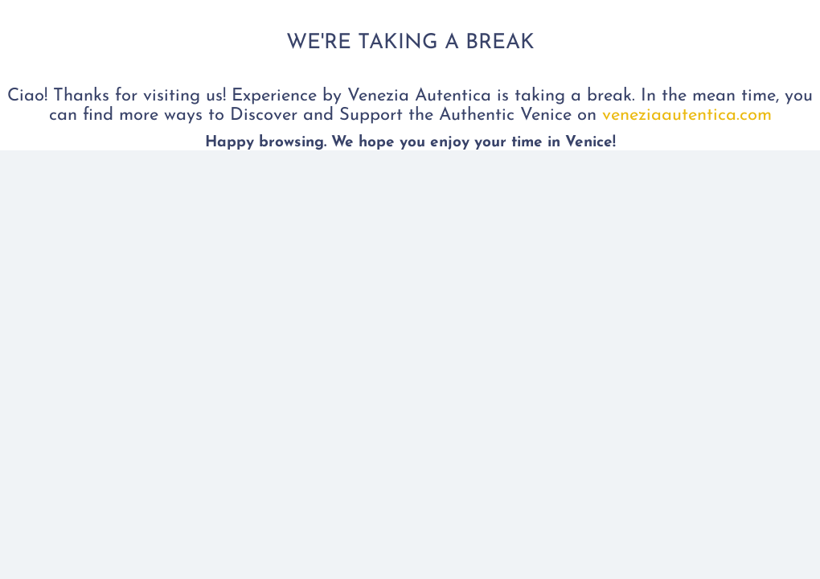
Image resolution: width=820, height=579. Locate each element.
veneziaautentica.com (684, 115)
